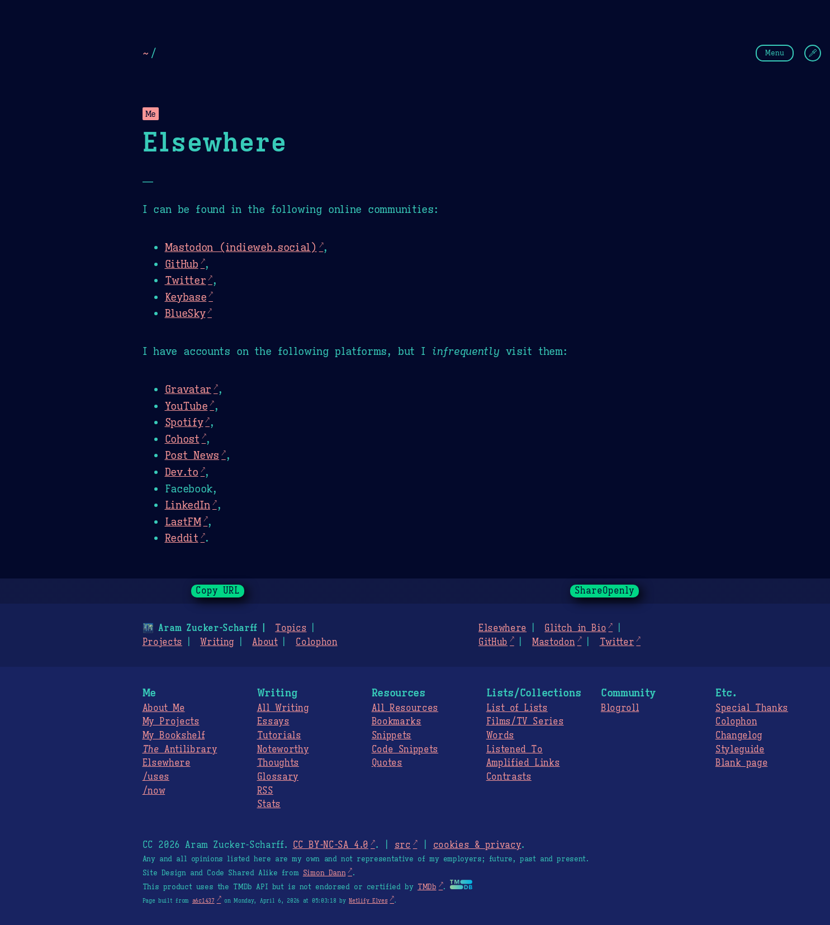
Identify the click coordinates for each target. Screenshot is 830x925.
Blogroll (620, 708)
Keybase (186, 296)
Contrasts (509, 776)
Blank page (741, 763)
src (403, 845)
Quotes (387, 763)
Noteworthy (283, 749)
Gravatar (188, 389)
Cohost (182, 438)
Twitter (185, 280)
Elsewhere (502, 628)
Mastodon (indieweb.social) (241, 247)
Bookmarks (396, 721)
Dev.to (181, 471)
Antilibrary (180, 749)
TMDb (427, 887)
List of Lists (517, 708)
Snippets (391, 735)
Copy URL (218, 590)
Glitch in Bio (575, 628)
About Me (164, 708)
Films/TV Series (525, 721)
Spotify (184, 422)
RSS (265, 790)
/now (154, 790)
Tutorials (279, 735)
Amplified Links (523, 763)
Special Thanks (751, 708)
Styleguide (740, 749)
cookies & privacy (477, 845)
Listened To (514, 749)
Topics (290, 628)
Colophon (316, 642)
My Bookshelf (174, 735)
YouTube (186, 405)
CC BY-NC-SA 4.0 (330, 845)
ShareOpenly (604, 590)
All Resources (405, 708)
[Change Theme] (812, 53)
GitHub (181, 264)
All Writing (283, 708)
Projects (162, 642)
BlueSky (185, 313)
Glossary (277, 776)
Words (500, 735)
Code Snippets (405, 749)
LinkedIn (187, 504)
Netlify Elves (368, 900)
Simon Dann (324, 873)
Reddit (181, 537)
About (264, 642)
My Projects (171, 721)
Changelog (738, 735)
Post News (192, 455)
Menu (774, 53)
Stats (269, 804)
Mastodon (553, 642)
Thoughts (278, 763)
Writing (217, 642)
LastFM (183, 521)
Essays (273, 721)
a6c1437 (203, 900)
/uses (156, 776)
